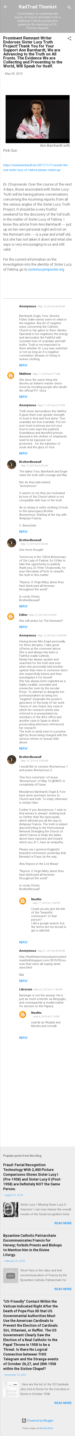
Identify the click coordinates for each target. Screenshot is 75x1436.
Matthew (25, 374)
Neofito (36, 899)
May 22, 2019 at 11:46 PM (48, 989)
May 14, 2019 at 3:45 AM (34, 760)
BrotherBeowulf (30, 462)
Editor (23, 615)
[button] (69, 39)
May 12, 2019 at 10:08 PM (52, 635)
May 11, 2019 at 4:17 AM (46, 373)
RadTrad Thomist (38, 7)
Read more (63, 1223)
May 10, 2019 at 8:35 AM (51, 306)
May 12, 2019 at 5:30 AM (34, 543)
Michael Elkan (46, 1428)
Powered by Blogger (37, 1420)
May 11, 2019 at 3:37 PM (51, 405)
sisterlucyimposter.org (46, 269)
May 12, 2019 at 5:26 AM (34, 465)
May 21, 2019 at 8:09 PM (51, 950)
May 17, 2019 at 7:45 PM (46, 902)
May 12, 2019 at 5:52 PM (42, 614)
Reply (23, 365)
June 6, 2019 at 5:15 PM (46, 1016)
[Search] (69, 8)
